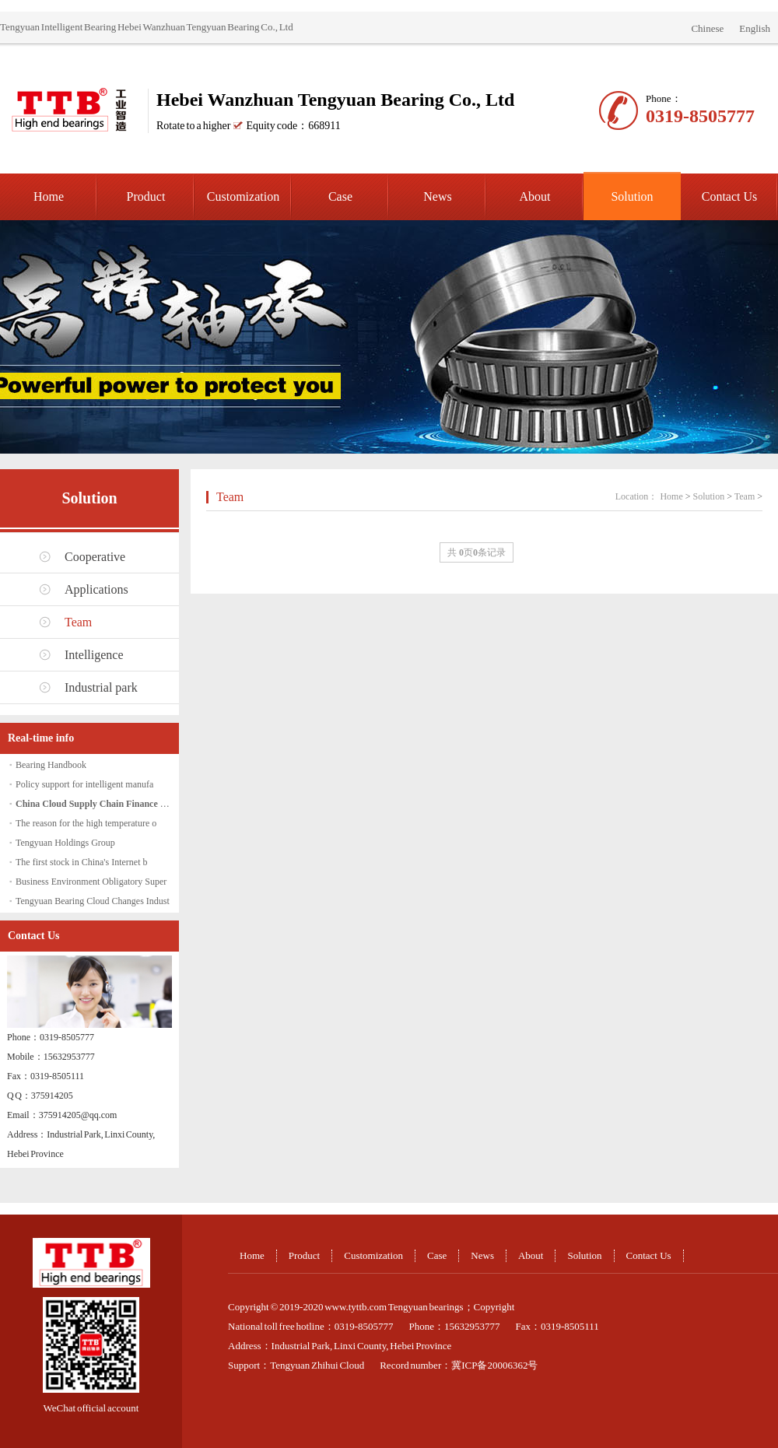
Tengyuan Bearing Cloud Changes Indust (93, 901)
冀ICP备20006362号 (494, 1365)
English (754, 28)
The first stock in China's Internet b (81, 862)
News (437, 196)
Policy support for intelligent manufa (84, 784)
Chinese (707, 28)
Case (340, 196)
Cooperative (95, 556)
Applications (96, 589)
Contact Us (730, 196)
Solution (632, 196)
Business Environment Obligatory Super (91, 881)
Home (48, 196)
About (535, 196)
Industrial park (101, 687)
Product (146, 196)
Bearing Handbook (51, 764)
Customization (243, 196)
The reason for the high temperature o (86, 823)
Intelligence (94, 654)
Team (78, 622)
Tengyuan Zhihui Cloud (317, 1365)
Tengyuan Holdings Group (65, 842)
